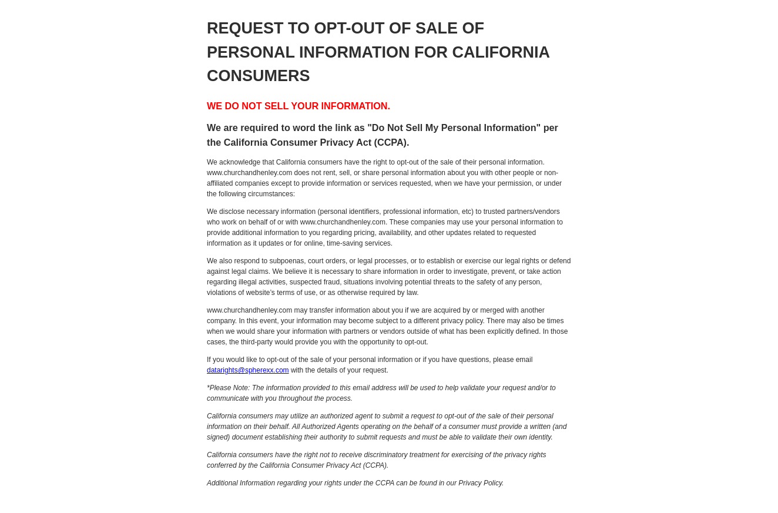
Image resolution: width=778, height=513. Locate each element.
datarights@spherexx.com (248, 370)
